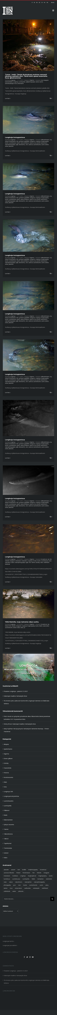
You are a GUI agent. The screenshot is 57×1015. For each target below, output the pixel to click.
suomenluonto (37, 144)
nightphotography (30, 82)
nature (18, 143)
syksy (46, 885)
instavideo (24, 561)
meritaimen (40, 879)
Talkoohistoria (8, 834)
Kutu (5, 787)
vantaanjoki (36, 888)
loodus (35, 561)
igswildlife (26, 141)
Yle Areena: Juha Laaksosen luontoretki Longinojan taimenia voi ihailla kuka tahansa (26, 981)
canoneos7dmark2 (9, 873)
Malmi (40, 626)
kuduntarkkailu (9, 82)
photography (7, 885)
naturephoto (28, 882)
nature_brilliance (25, 143)
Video (5, 857)
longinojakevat (32, 876)
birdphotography (33, 869)
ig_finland (21, 141)
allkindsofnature (45, 139)
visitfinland (46, 562)
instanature (18, 561)
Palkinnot (6, 810)
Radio (5, 815)
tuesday (38, 562)
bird (19, 869)
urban (6, 146)
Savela (37, 82)
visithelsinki (7, 891)
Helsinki (7, 561)
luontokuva (7, 879)
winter (14, 891)
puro (14, 885)
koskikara (15, 876)
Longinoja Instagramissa (15, 137)
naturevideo (46, 626)
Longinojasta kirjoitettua (11, 796)
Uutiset (6, 853)
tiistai (18, 627)
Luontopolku (22, 82)
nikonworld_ (22, 144)
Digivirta (32, 80)
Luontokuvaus (12, 143)
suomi (43, 144)
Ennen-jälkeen (8, 758)
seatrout (30, 144)
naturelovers (44, 143)
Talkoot (6, 839)
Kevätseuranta (8, 777)
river (27, 144)
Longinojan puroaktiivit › (10, 945)
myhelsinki (49, 879)
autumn (13, 869)
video (41, 562)
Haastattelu (7, 768)
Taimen (6, 829)
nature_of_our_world (35, 143)
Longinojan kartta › (8, 941)
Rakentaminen (8, 820)
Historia (6, 773)
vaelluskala (27, 888)
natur (50, 561)
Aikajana (6, 744)
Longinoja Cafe (8, 791)
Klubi (5, 782)
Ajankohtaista (8, 749)
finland (7, 141)
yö (24, 627)
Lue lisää (7, 98)
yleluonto (11, 146)
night (17, 144)
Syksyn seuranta (9, 824)
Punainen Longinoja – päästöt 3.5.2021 (16, 691)
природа (7, 564)
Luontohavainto (8, 801)
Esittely (6, 763)
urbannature (20, 83)
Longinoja (12, 80)
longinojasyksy (45, 141)
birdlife (24, 869)
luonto (6, 143)
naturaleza (7, 562)
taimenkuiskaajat (9, 83)
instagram (45, 80)
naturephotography (10, 144)
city (42, 80)
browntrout (44, 559)
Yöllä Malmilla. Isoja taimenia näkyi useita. (22, 622)
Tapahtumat (7, 843)
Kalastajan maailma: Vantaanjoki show (15, 696)
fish (17, 141)
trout (15, 83)
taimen (41, 82)
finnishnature (12, 141)
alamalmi (6, 869)
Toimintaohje (8, 848)
